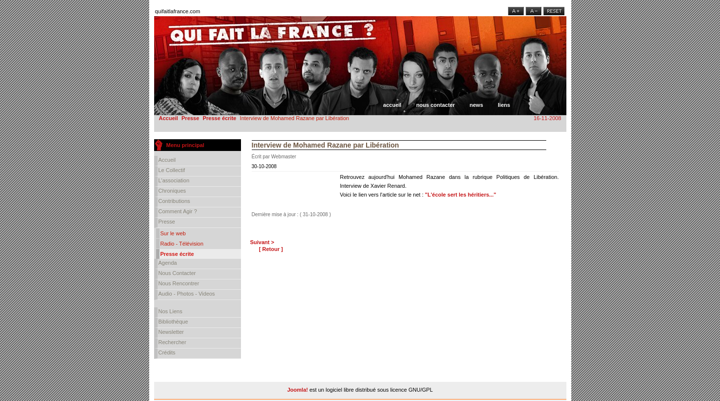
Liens (504, 105)
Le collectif (172, 170)
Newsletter (171, 332)
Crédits (167, 352)
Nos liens (171, 311)
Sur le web (173, 233)
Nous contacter (435, 105)
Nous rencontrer (179, 283)
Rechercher (173, 342)
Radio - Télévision (182, 244)
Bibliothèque (173, 322)
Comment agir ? (178, 211)
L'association (174, 180)
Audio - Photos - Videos (187, 294)
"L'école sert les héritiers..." (460, 195)
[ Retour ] (271, 249)
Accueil (392, 105)
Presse (190, 118)
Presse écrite (220, 118)
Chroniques (172, 191)
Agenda (168, 263)
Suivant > (262, 242)
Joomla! (297, 390)
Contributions (174, 201)
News (476, 105)
